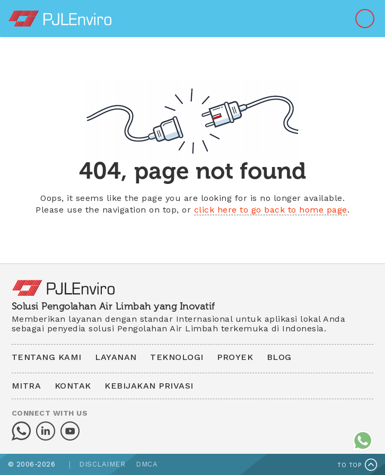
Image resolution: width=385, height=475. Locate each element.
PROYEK (235, 357)
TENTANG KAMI (47, 357)
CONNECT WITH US (50, 413)
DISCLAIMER (102, 464)
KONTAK (73, 386)
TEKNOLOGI (177, 357)
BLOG (279, 357)
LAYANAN (116, 357)
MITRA (26, 386)
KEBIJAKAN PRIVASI (149, 386)
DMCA (147, 464)
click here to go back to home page (270, 210)
